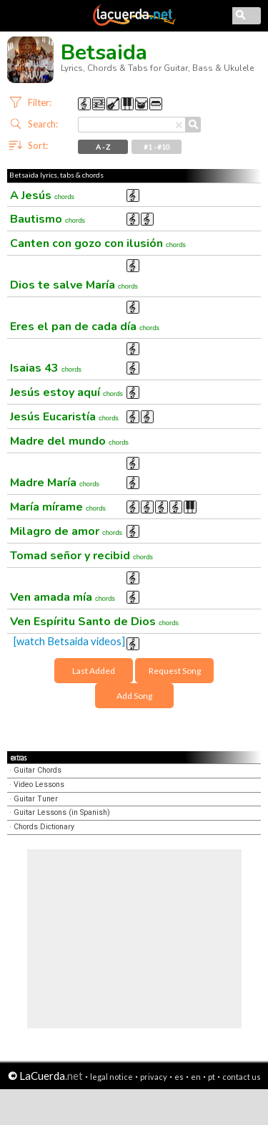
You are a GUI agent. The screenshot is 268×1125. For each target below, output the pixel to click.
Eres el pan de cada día (84, 326)
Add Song (134, 695)
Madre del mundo (69, 441)
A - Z (103, 147)
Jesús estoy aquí (66, 392)
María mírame (58, 507)
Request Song (175, 670)
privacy (153, 1076)
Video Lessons (39, 784)
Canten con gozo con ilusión (98, 243)
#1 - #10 (157, 147)
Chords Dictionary (44, 826)
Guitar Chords (37, 770)
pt (211, 1076)
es (179, 1076)
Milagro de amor (66, 531)
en (196, 1076)
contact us (241, 1076)
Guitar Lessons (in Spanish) (62, 812)
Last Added (93, 670)
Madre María (54, 483)
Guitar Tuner (36, 798)
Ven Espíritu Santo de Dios (94, 621)
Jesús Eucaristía (64, 417)
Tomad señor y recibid (81, 556)
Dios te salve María (74, 285)
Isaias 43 (45, 368)
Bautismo (47, 219)
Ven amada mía (62, 597)
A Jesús (42, 195)
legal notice (111, 1076)
